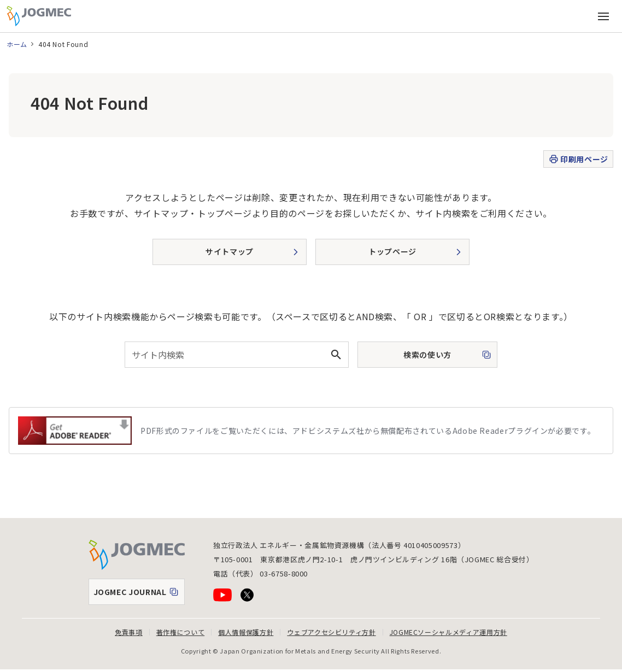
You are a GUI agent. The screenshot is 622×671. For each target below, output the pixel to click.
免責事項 (129, 632)
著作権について (180, 632)
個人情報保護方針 (245, 632)
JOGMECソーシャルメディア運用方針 (448, 632)
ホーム (17, 44)
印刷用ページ (578, 159)
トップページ (392, 251)
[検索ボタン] (335, 355)
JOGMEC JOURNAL (139, 594)
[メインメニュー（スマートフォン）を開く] (603, 16)
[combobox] (237, 355)
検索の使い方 (417, 358)
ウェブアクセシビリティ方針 (331, 632)
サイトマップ (230, 251)
